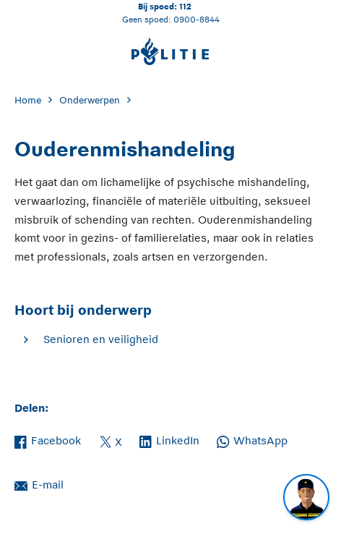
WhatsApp (252, 439)
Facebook (47, 439)
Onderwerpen (89, 100)
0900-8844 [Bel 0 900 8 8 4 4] (196, 19)
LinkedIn (169, 439)
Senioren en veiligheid (100, 339)
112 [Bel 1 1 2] (185, 6)
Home (27, 100)
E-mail (39, 483)
